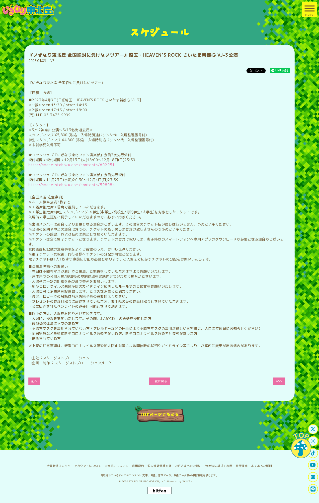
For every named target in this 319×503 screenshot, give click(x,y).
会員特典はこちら (59, 466)
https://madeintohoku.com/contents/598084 (71, 184)
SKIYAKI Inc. (191, 481)
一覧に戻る (160, 381)
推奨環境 (242, 466)
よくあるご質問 (261, 466)
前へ (34, 381)
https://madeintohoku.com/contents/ (64, 164)
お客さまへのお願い (188, 466)
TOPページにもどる (159, 414)
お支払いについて (117, 466)
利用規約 (138, 466)
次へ (279, 381)
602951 (107, 164)
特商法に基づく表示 (218, 466)
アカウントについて (87, 466)
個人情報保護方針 (159, 466)
